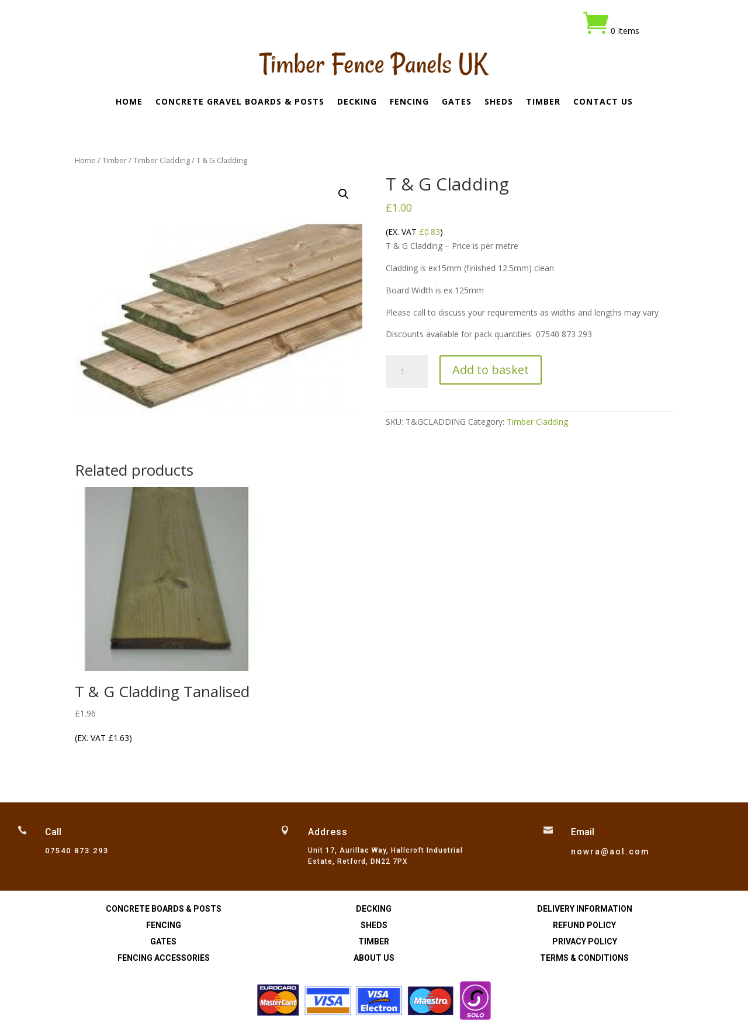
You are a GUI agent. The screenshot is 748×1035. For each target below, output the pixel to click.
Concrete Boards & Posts (163, 908)
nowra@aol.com (610, 851)
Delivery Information (584, 908)
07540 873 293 (77, 850)
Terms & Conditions (584, 958)
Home (129, 102)
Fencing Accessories (163, 958)
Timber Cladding (161, 160)
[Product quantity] (406, 371)
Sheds (498, 102)
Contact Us (603, 102)
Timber (543, 102)
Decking (357, 102)
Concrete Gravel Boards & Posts (239, 102)
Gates (457, 102)
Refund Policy (584, 925)
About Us (374, 958)
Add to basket (490, 370)
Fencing (409, 102)
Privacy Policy (584, 941)
